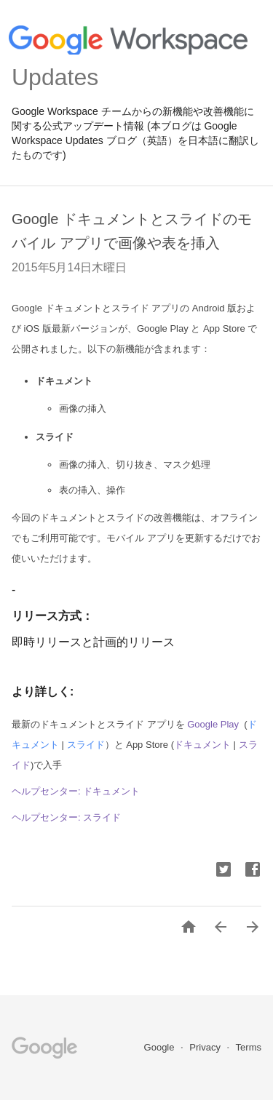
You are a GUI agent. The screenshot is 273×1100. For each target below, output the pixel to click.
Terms (248, 1047)
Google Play (213, 724)
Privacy (206, 1047)
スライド (86, 744)
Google (161, 1047)
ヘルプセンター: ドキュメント (76, 791)
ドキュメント (202, 744)
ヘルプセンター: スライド (66, 817)
